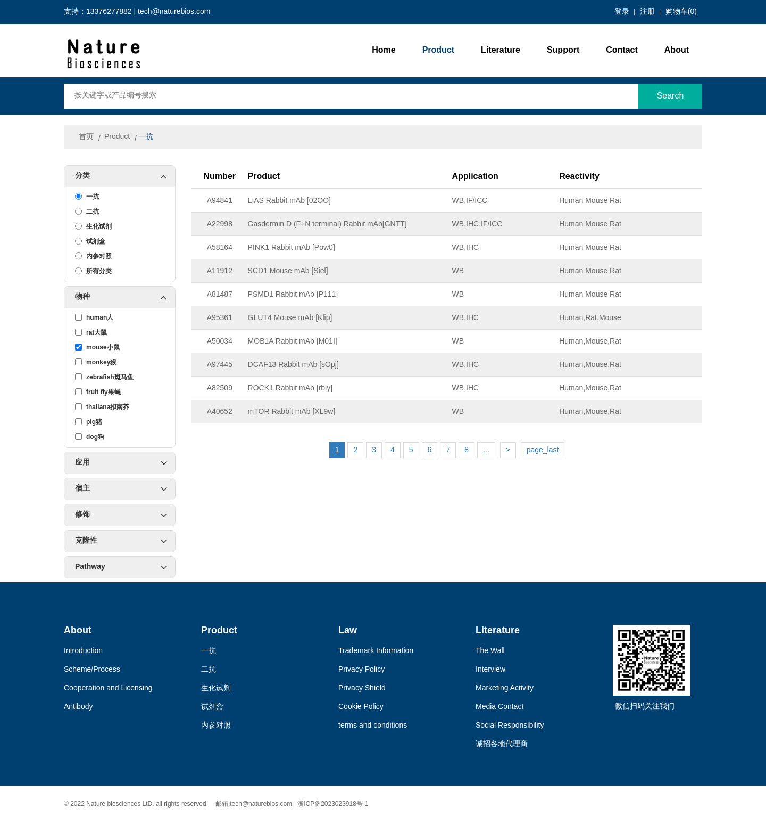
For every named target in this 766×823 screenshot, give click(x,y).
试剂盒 (90, 241)
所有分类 (93, 271)
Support (563, 50)
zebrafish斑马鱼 (104, 377)
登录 (621, 12)
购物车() (681, 12)
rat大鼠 (91, 332)
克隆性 (121, 541)
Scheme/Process (92, 670)
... (486, 450)
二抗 (87, 211)
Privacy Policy (361, 670)
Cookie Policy (361, 707)
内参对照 (93, 256)
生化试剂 (93, 226)
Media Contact (499, 707)
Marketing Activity (505, 688)
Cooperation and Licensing (108, 688)
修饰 (121, 515)
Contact (622, 50)
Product (438, 50)
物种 (125, 297)
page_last (543, 450)
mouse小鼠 (97, 347)
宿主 (121, 489)
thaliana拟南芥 (102, 407)
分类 (125, 176)
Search (670, 96)
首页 (86, 137)
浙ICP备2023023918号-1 (332, 804)
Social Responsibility (510, 726)
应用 (121, 463)
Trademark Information (375, 651)
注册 (647, 12)
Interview (490, 670)
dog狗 (89, 437)
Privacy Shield (362, 688)
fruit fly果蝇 (98, 392)
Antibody (78, 707)
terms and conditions (372, 726)
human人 (94, 317)
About (676, 50)
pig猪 (88, 422)
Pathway (121, 567)
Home (383, 50)
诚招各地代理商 (502, 744)
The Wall (490, 651)
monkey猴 (95, 362)
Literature (500, 50)
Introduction (83, 651)
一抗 (145, 137)
